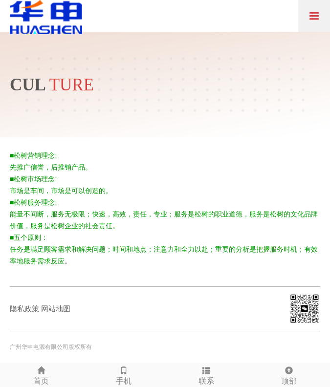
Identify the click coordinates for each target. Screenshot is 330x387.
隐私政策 (24, 308)
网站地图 (55, 308)
